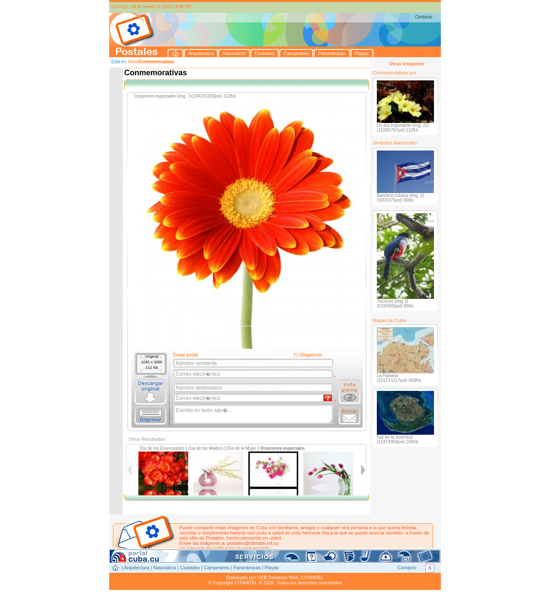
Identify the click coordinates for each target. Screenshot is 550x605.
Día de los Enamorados (162, 448)
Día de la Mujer (242, 448)
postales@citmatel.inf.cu (252, 543)
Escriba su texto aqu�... (254, 414)
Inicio (133, 61)
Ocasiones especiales (282, 448)
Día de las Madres (206, 448)
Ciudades (190, 567)
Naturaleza (164, 567)
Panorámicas (247, 567)
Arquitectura (136, 567)
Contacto (423, 17)
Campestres (216, 567)
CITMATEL (312, 577)
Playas (272, 567)
